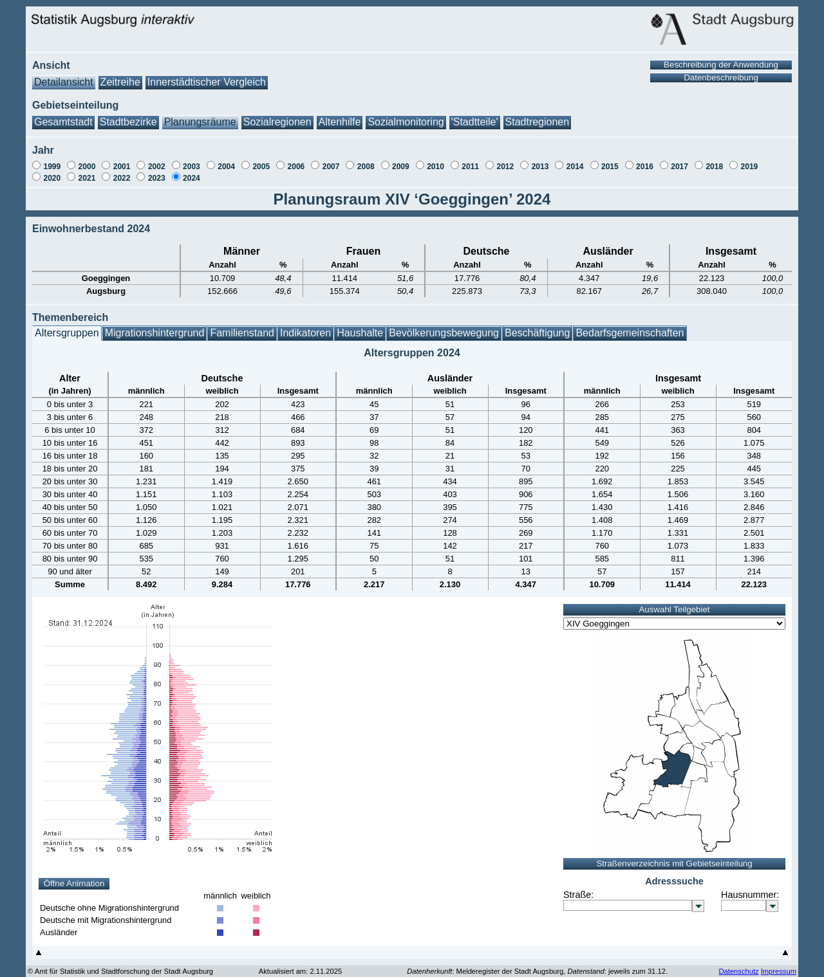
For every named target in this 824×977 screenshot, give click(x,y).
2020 (52, 171)
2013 (540, 160)
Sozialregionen (277, 115)
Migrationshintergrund (155, 326)
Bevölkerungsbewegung (444, 326)
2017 (679, 160)
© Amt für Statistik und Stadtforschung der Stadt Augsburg (120, 965)
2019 (749, 160)
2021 (87, 171)
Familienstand (242, 326)
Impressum (778, 965)
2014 (575, 160)
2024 (191, 171)
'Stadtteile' (474, 115)
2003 (191, 160)
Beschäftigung (537, 326)
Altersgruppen (67, 326)
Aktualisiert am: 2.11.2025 (300, 965)
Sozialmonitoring (406, 115)
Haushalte (360, 326)
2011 (470, 160)
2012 (505, 160)
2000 (87, 160)
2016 (644, 160)
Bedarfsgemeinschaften (630, 326)
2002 (156, 160)
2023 (156, 171)
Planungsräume (200, 115)
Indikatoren (305, 326)
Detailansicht (63, 75)
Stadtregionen (537, 115)
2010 (435, 160)
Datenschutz (738, 965)
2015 (610, 160)
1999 (52, 160)
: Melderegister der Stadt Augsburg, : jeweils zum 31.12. (537, 965)
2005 (261, 160)
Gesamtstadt (63, 115)
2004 (226, 160)
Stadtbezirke (128, 115)
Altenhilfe (340, 115)
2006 (296, 160)
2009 (400, 160)
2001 (122, 160)
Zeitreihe (120, 75)
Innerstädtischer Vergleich (206, 75)
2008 (366, 160)
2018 (714, 160)
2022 (122, 171)
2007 (331, 160)
